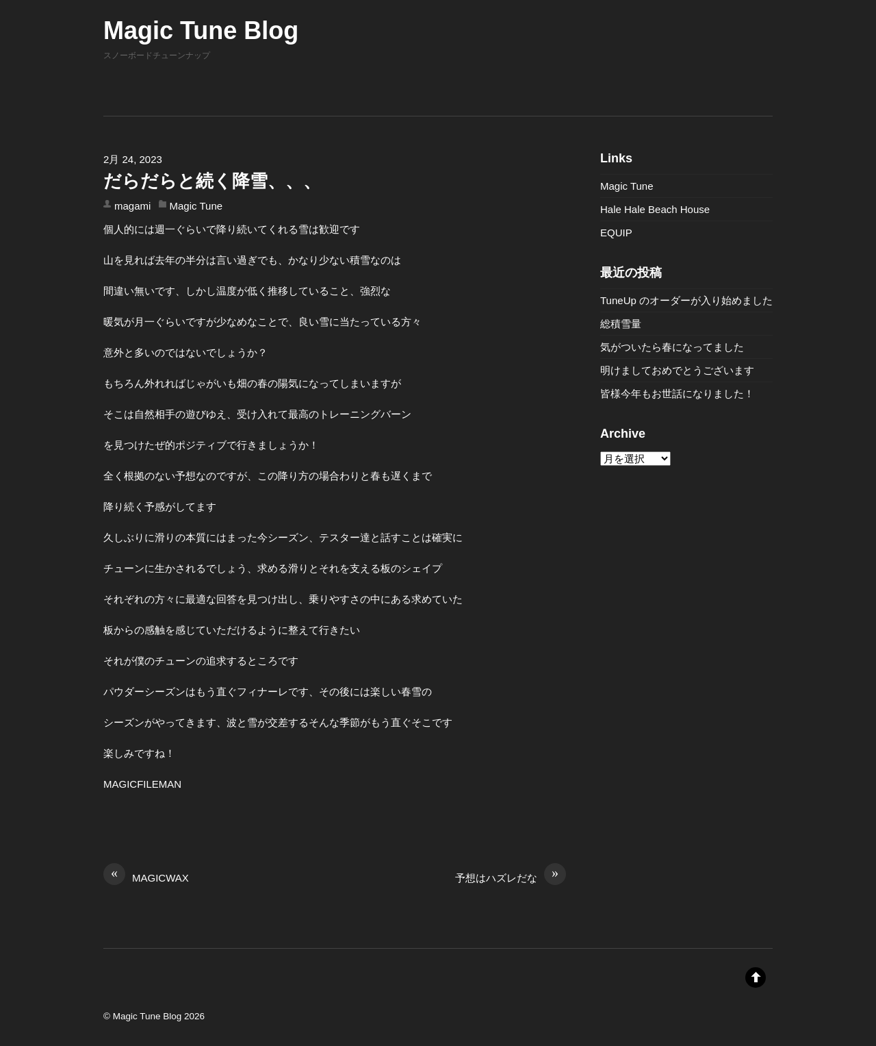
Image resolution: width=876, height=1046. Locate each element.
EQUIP (616, 232)
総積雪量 (620, 323)
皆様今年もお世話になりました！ (677, 393)
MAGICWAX (146, 877)
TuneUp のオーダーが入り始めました (686, 300)
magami (132, 206)
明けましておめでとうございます (677, 370)
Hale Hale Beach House (655, 209)
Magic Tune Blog (147, 1016)
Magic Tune (196, 206)
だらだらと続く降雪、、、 (212, 181)
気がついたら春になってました (672, 347)
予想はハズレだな (510, 877)
